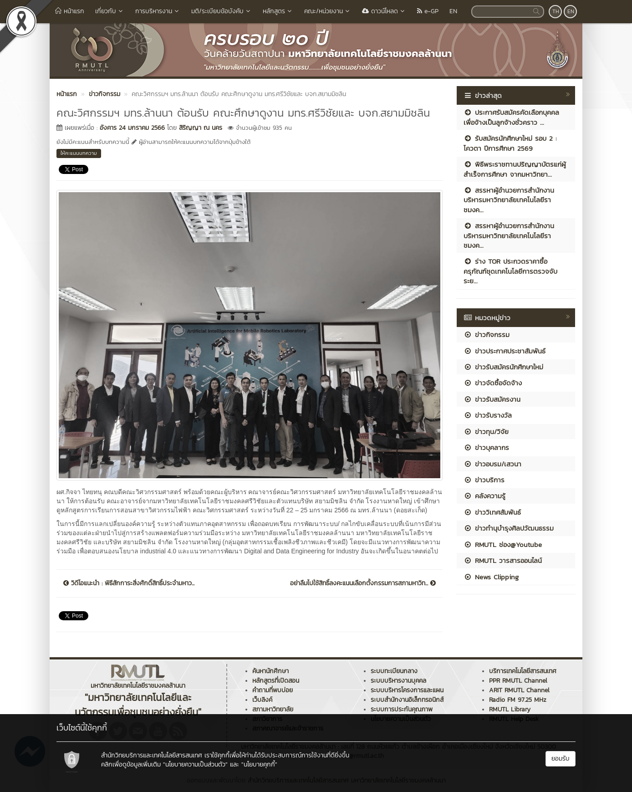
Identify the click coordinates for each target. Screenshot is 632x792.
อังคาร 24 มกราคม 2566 (132, 128)
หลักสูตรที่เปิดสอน (275, 680)
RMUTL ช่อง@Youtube (503, 544)
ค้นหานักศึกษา (270, 671)
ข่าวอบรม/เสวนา (492, 464)
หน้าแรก (69, 11)
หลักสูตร (278, 11)
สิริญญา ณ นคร (200, 128)
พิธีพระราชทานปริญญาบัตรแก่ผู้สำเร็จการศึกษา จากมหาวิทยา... (515, 169)
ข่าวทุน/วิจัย (486, 431)
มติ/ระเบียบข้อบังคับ (221, 11)
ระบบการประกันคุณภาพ (402, 709)
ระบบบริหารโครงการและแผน (407, 690)
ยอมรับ (560, 758)
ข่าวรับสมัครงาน (492, 399)
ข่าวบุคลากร (486, 447)
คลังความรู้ (484, 496)
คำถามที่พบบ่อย (272, 690)
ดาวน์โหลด (384, 11)
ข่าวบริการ (484, 480)
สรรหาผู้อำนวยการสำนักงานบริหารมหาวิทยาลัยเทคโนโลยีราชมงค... (509, 200)
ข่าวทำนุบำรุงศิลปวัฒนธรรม (509, 528)
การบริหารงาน (157, 11)
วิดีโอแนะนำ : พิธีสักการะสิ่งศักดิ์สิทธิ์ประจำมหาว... (128, 583)
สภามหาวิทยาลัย (272, 709)
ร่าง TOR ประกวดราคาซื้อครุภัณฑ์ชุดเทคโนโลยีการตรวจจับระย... (510, 271)
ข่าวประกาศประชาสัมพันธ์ (504, 351)
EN (453, 11)
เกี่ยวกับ (109, 11)
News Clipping (491, 577)
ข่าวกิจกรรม (487, 334)
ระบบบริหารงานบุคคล (398, 680)
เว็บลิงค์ (262, 700)
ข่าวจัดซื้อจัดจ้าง (493, 383)
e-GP (427, 11)
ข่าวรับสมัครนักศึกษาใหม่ (503, 367)
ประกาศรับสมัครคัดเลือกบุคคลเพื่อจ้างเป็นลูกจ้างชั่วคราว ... (511, 117)
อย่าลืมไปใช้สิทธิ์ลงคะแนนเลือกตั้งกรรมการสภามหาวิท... (363, 583)
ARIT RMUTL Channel (519, 690)
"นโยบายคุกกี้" (259, 764)
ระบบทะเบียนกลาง (394, 671)
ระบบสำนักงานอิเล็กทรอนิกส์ (407, 700)
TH (555, 11)
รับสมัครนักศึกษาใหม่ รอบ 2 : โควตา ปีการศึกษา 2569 (510, 143)
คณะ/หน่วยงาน (327, 11)
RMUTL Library (509, 709)
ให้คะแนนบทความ (79, 153)
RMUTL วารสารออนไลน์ (503, 560)
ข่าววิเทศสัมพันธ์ (492, 512)
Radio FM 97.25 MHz (517, 700)
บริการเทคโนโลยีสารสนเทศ (522, 671)
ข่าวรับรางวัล (488, 415)
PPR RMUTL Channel (518, 680)
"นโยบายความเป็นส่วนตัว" (195, 764)
